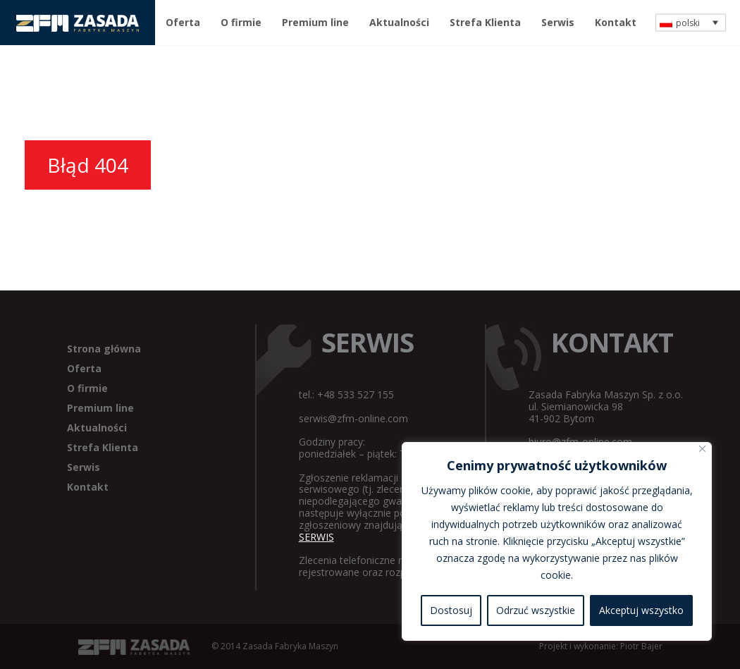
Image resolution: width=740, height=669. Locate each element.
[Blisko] (702, 449)
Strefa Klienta (485, 22)
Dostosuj (451, 610)
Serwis (557, 22)
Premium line (315, 22)
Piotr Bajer (641, 646)
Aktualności (399, 22)
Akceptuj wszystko (641, 610)
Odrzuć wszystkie (535, 610)
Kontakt (615, 22)
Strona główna (104, 348)
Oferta (183, 22)
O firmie (241, 22)
